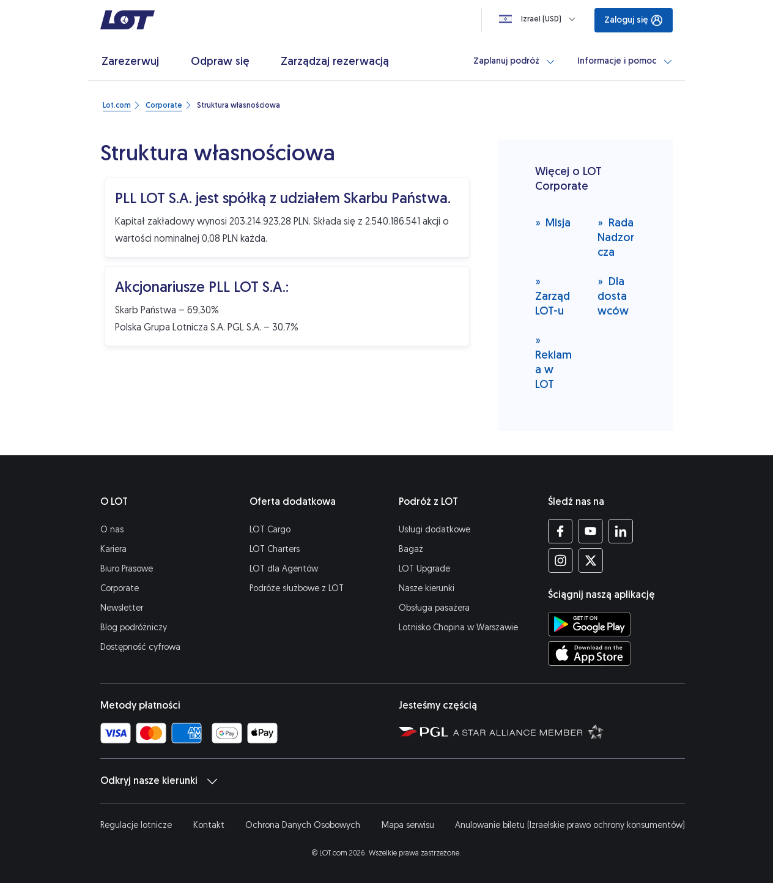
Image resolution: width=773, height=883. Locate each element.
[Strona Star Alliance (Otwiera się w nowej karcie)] (528, 731)
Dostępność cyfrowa (140, 647)
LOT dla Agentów (284, 569)
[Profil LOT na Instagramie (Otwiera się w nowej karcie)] (560, 560)
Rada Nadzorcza (615, 237)
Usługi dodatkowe (434, 529)
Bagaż (411, 549)
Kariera (113, 549)
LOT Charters (275, 549)
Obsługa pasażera (434, 608)
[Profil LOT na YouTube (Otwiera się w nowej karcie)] (590, 531)
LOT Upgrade (424, 569)
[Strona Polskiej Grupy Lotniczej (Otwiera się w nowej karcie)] (423, 731)
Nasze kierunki (426, 588)
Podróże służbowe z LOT (297, 588)
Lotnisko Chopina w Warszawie (458, 627)
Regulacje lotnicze (136, 825)
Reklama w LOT (553, 362)
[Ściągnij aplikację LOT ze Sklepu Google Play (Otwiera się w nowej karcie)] (589, 624)
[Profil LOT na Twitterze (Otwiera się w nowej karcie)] (590, 560)
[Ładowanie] (540, 19)
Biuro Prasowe (126, 569)
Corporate (119, 588)
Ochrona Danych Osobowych (302, 825)
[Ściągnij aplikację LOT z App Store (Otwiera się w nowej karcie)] (589, 653)
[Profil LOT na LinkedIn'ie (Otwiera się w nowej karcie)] (620, 531)
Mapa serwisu (408, 825)
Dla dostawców (613, 296)
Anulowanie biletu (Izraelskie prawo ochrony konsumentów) (570, 825)
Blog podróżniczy (133, 627)
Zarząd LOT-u (552, 296)
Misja (553, 222)
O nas (112, 529)
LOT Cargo (270, 529)
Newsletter (121, 608)
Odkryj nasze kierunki (158, 780)
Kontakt (208, 825)
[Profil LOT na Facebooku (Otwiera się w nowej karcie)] (560, 531)
